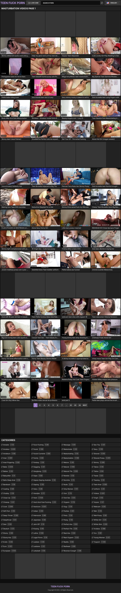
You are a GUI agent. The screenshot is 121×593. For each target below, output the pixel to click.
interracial (39, 515)
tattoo (99, 471)
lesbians (39, 546)
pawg (68, 519)
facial (38, 449)
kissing (38, 528)
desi (7, 524)
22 (71, 405)
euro (8, 546)
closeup (9, 502)
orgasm (69, 502)
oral (68, 493)
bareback (9, 484)
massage (70, 444)
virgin (98, 497)
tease (99, 475)
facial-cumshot (42, 453)
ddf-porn (9, 511)
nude (68, 484)
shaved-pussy (102, 458)
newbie (69, 475)
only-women (71, 488)
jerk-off (39, 524)
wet (98, 511)
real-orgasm (71, 537)
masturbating (71, 453)
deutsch (9, 528)
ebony (8, 533)
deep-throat (10, 515)
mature (69, 462)
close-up (9, 497)
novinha (69, 480)
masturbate (70, 449)
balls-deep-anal (11, 480)
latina (38, 533)
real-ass (70, 533)
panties (69, 511)
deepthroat (10, 519)
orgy (68, 506)
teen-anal (100, 484)
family (38, 458)
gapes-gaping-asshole (44, 480)
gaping (38, 484)
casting (8, 488)
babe (8, 466)
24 (80, 405)
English (113, 3)
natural (69, 466)
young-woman (102, 537)
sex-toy (99, 444)
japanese (39, 519)
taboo (99, 466)
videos (99, 493)
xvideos (100, 528)
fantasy (39, 462)
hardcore (40, 506)
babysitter (9, 475)
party (68, 515)
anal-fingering (11, 462)
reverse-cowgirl (73, 550)
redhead (70, 546)
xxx (98, 533)
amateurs (9, 453)
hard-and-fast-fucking (44, 502)
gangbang (40, 471)
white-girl (100, 519)
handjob (39, 493)
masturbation (71, 458)
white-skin (101, 524)
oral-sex (70, 497)
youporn (100, 541)
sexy (98, 449)
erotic (8, 541)
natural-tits (71, 471)
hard (38, 497)
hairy (38, 488)
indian (38, 511)
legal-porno (40, 537)
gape (38, 475)
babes (8, 471)
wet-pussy (100, 515)
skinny (99, 462)
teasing (99, 480)
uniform (99, 488)
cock (8, 506)
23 (75, 405)
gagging (39, 466)
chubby (8, 493)
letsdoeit (39, 550)
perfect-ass (71, 524)
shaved (99, 453)
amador (8, 444)
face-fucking (41, 444)
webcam (100, 506)
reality (69, 541)
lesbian (39, 541)
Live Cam (34, 3)
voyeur (99, 502)
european (9, 550)
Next (85, 405)
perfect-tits (71, 528)
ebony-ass (10, 537)
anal (8, 458)
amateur (9, 449)
